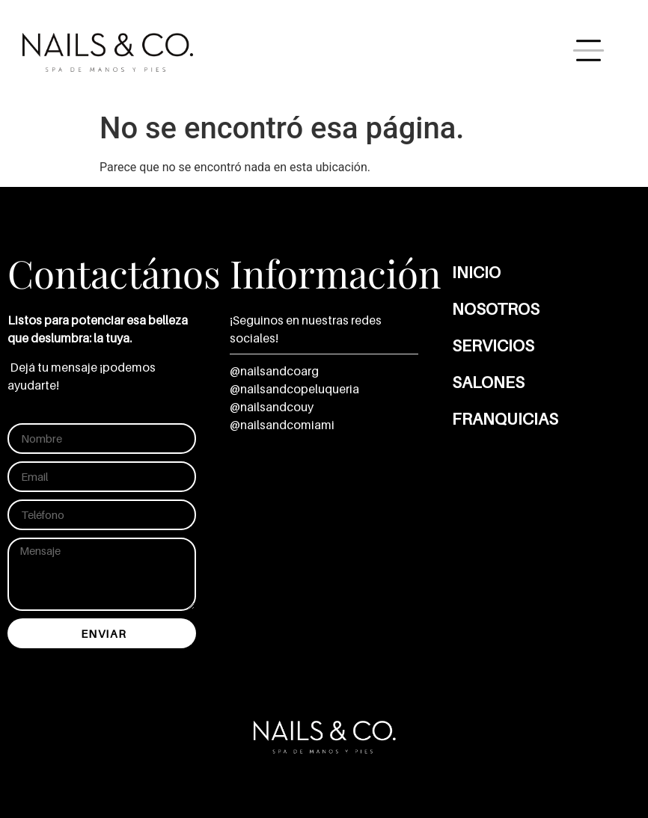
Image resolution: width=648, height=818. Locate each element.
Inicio (476, 272)
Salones (488, 382)
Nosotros (496, 309)
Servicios (493, 345)
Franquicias (505, 418)
